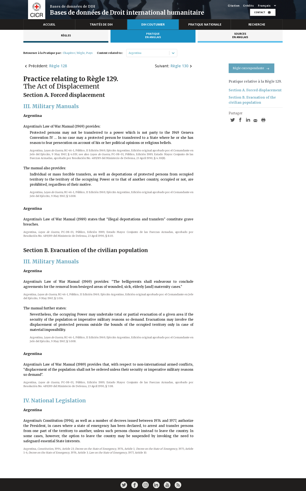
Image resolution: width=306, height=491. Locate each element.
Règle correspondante (251, 68)
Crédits (248, 5)
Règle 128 (58, 65)
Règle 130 (179, 65)
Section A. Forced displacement (255, 90)
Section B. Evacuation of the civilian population (252, 100)
